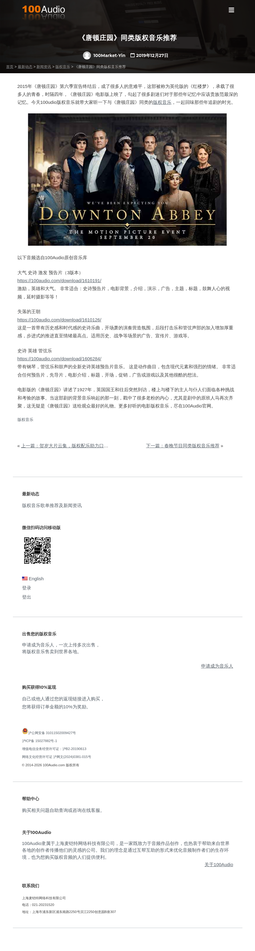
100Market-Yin (104, 55)
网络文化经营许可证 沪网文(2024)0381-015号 (56, 757)
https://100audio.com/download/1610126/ (59, 319)
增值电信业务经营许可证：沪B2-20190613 (54, 749)
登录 (26, 587)
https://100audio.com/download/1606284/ (59, 358)
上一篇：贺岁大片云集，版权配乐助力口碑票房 (69, 445)
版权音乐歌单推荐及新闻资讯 (52, 505)
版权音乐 (162, 102)
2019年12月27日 (152, 55)
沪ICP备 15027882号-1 (39, 741)
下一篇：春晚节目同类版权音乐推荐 (182, 445)
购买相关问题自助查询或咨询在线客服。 (63, 810)
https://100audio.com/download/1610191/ (59, 280)
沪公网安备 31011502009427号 (52, 733)
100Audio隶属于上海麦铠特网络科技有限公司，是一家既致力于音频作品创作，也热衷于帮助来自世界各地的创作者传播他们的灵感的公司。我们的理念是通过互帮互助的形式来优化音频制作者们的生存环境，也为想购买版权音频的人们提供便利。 (126, 850)
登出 (26, 597)
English (33, 578)
